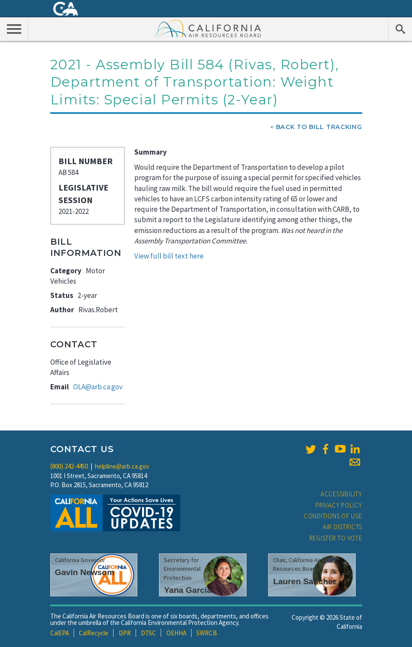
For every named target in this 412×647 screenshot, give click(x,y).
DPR (125, 633)
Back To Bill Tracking (319, 127)
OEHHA (176, 633)
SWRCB (206, 633)
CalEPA (59, 633)
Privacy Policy (338, 505)
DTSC (148, 633)
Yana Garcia (187, 590)
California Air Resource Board (208, 28)
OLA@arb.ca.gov (98, 386)
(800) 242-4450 (69, 466)
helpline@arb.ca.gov (122, 466)
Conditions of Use (333, 516)
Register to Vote (335, 538)
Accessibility (341, 494)
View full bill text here (169, 256)
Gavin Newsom (85, 572)
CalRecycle (93, 633)
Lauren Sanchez (305, 581)
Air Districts (342, 527)
